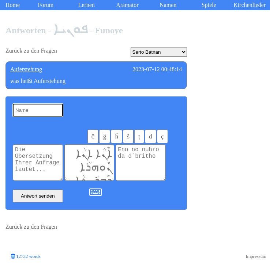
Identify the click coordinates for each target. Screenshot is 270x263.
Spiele (209, 5)
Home (12, 5)
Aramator (127, 5)
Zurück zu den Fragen (31, 50)
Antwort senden (38, 196)
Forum (46, 5)
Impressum (255, 256)
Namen (168, 5)
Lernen (86, 5)
